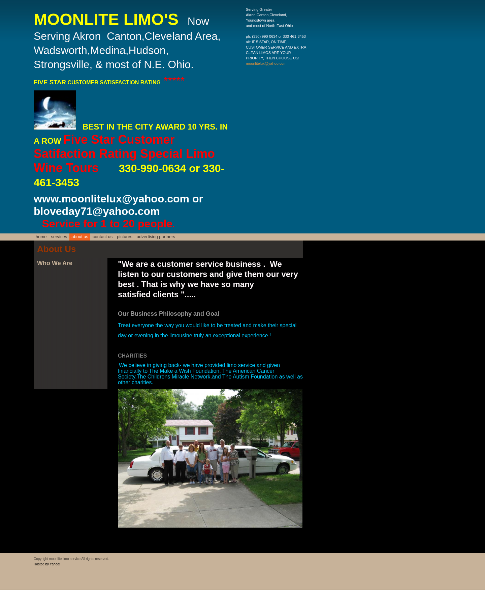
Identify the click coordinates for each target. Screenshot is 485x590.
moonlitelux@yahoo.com (266, 63)
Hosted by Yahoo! (47, 564)
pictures (124, 236)
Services (59, 236)
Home (41, 236)
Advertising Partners (156, 236)
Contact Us (102, 236)
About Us (79, 236)
